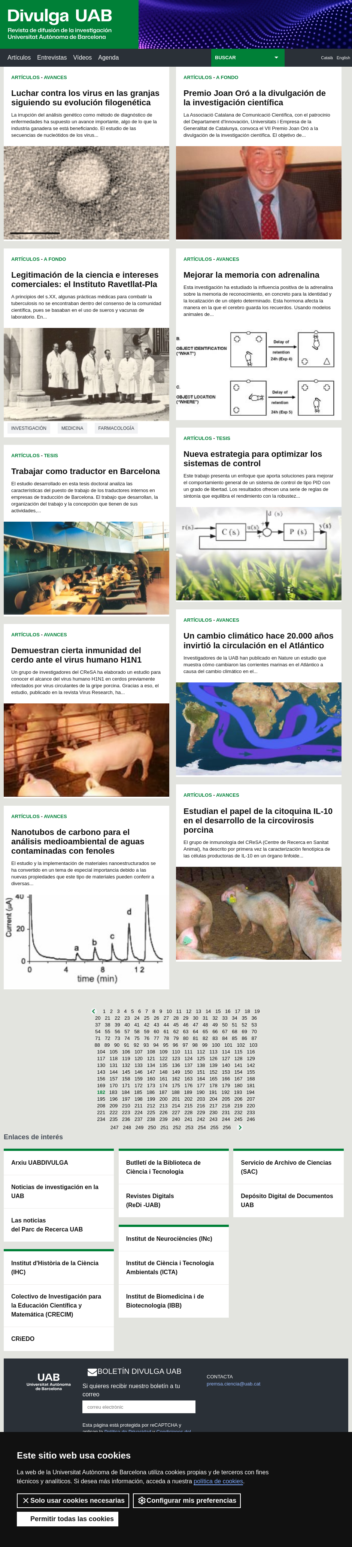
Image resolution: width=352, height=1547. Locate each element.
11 (179, 1011)
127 (226, 1058)
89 (107, 1045)
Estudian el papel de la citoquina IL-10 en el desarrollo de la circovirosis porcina (258, 820)
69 (244, 1031)
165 (213, 1079)
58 (136, 1031)
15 (218, 1011)
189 (188, 1092)
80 (185, 1038)
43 (156, 1025)
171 (126, 1085)
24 (136, 1018)
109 (164, 1052)
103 (253, 1045)
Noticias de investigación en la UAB (54, 1191)
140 (226, 1065)
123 (176, 1058)
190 (201, 1092)
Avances (55, 77)
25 (146, 1018)
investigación (28, 428)
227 (176, 1112)
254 (202, 1127)
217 (213, 1106)
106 (126, 1052)
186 (150, 1092)
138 (201, 1065)
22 (117, 1018)
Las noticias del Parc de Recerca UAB (47, 1225)
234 (101, 1119)
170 (114, 1085)
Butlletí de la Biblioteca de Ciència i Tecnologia (163, 1167)
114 (226, 1052)
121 (151, 1058)
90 (116, 1045)
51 (234, 1025)
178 (213, 1085)
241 (188, 1119)
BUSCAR (225, 57)
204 (213, 1099)
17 (237, 1011)
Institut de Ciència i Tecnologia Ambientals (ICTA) (170, 1267)
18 (247, 1011)
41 (136, 1025)
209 (114, 1106)
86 (244, 1038)
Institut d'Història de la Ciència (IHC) (54, 1267)
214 (176, 1106)
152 (213, 1072)
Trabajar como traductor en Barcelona (85, 471)
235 (114, 1119)
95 (165, 1045)
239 (164, 1119)
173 (151, 1085)
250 (152, 1127)
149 (176, 1072)
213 (164, 1106)
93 (146, 1045)
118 (114, 1058)
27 (166, 1018)
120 (138, 1058)
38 (107, 1025)
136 (176, 1065)
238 (151, 1119)
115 (238, 1052)
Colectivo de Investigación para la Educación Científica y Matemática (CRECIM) (56, 1305)
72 (107, 1038)
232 (238, 1112)
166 (226, 1079)
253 (189, 1127)
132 (126, 1065)
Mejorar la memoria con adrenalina (251, 275)
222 (114, 1112)
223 (126, 1112)
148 (164, 1072)
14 (208, 1011)
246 (251, 1119)
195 (101, 1099)
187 (163, 1092)
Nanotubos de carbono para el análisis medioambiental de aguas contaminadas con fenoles (78, 841)
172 (138, 1085)
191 (213, 1092)
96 (175, 1045)
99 (204, 1045)
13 (198, 1011)
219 (238, 1106)
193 (238, 1092)
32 (215, 1018)
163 (188, 1079)
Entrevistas (52, 57)
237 (138, 1119)
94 (155, 1045)
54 (97, 1031)
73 (117, 1038)
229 (201, 1112)
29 (185, 1018)
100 (216, 1045)
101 (228, 1045)
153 (226, 1072)
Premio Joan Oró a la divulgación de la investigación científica (254, 97)
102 (241, 1045)
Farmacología (116, 428)
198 (138, 1099)
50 (224, 1025)
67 (224, 1031)
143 (101, 1072)
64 (195, 1031)
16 (227, 1011)
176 (188, 1085)
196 (114, 1099)
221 (101, 1112)
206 (238, 1099)
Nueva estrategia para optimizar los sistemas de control (252, 458)
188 (176, 1092)
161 (164, 1079)
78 (166, 1038)
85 (234, 1038)
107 (138, 1052)
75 (136, 1038)
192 (225, 1092)
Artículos (19, 57)
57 (127, 1031)
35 (244, 1018)
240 (176, 1119)
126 (213, 1058)
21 (107, 1018)
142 (251, 1065)
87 (254, 1038)
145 (126, 1072)
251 (164, 1127)
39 (117, 1025)
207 (251, 1099)
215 (188, 1106)
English (343, 57)
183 (113, 1092)
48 (205, 1025)
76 (146, 1038)
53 (254, 1025)
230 (213, 1112)
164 (201, 1079)
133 (138, 1065)
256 (227, 1127)
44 (166, 1025)
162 (176, 1079)
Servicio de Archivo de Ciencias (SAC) (286, 1167)
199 (151, 1099)
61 (166, 1031)
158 (126, 1079)
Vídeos (82, 57)
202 (188, 1099)
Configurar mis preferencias (186, 1500)
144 (114, 1072)
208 (101, 1106)
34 (234, 1018)
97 (185, 1045)
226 (164, 1112)
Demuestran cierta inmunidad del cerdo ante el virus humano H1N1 (76, 655)
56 (117, 1031)
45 (176, 1025)
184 (126, 1092)
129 (251, 1058)
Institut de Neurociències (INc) (169, 1239)
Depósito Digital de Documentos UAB (287, 1200)
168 (251, 1079)
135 (164, 1065)
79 (176, 1038)
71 (97, 1038)
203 (201, 1099)
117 (101, 1058)
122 (164, 1058)
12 (188, 1011)
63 (185, 1031)
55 (107, 1031)
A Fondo (55, 259)
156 (101, 1079)
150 (188, 1072)
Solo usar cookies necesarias (73, 1500)
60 (156, 1031)
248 (127, 1127)
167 (238, 1079)
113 (213, 1052)
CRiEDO (22, 1339)
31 (205, 1018)
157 (114, 1079)
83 (215, 1038)
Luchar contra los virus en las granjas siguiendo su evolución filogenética (85, 97)
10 (169, 1011)
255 (214, 1127)
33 (224, 1018)
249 (140, 1127)
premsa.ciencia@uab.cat (233, 1384)
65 (205, 1031)
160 (151, 1079)
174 (164, 1085)
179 (226, 1085)
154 (238, 1072)
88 (97, 1045)
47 (195, 1025)
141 (238, 1065)
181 (251, 1085)
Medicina (72, 428)
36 (254, 1018)
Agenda (108, 57)
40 (127, 1025)
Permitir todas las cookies (67, 1518)
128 (238, 1058)
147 (151, 1072)
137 (188, 1065)
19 (257, 1011)
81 (195, 1038)
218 (226, 1106)
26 (156, 1018)
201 (176, 1099)
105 (114, 1052)
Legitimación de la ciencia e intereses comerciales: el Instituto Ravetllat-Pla (84, 279)
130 (101, 1065)
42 (146, 1025)
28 (176, 1018)
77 (156, 1038)
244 (226, 1119)
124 (188, 1058)
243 (213, 1119)
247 (114, 1127)
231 (226, 1112)
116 (251, 1052)
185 (138, 1092)
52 (244, 1025)
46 (185, 1025)
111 (188, 1052)
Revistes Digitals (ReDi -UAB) (150, 1200)
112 (201, 1052)
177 (201, 1085)
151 (201, 1072)
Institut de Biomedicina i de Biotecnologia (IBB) (165, 1301)
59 (146, 1031)
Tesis (51, 455)
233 (251, 1112)
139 (213, 1065)
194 (250, 1092)
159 (138, 1079)
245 (238, 1119)
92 (136, 1045)
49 (215, 1025)
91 (126, 1045)
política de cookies (218, 1481)
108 (151, 1052)
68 (234, 1031)
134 (151, 1065)
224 (138, 1112)
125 (201, 1058)
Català (327, 57)
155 (251, 1072)
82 (205, 1038)
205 (226, 1099)
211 (138, 1106)
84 (224, 1038)
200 (164, 1099)
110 (176, 1052)
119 (126, 1058)
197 (126, 1099)
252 (177, 1127)
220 (251, 1106)
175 (176, 1085)
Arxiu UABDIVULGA (39, 1163)
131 (114, 1065)
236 (126, 1119)
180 (238, 1085)
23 (127, 1018)
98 (195, 1045)
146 (138, 1072)
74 (127, 1038)
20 (97, 1018)
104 (101, 1052)
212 (151, 1106)
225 (151, 1112)
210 (126, 1106)
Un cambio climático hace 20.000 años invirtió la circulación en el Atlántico (258, 640)
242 (201, 1119)
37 (97, 1025)
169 (101, 1085)
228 (188, 1112)
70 (254, 1031)
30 (195, 1018)
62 (176, 1031)
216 (201, 1106)
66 (215, 1031)
